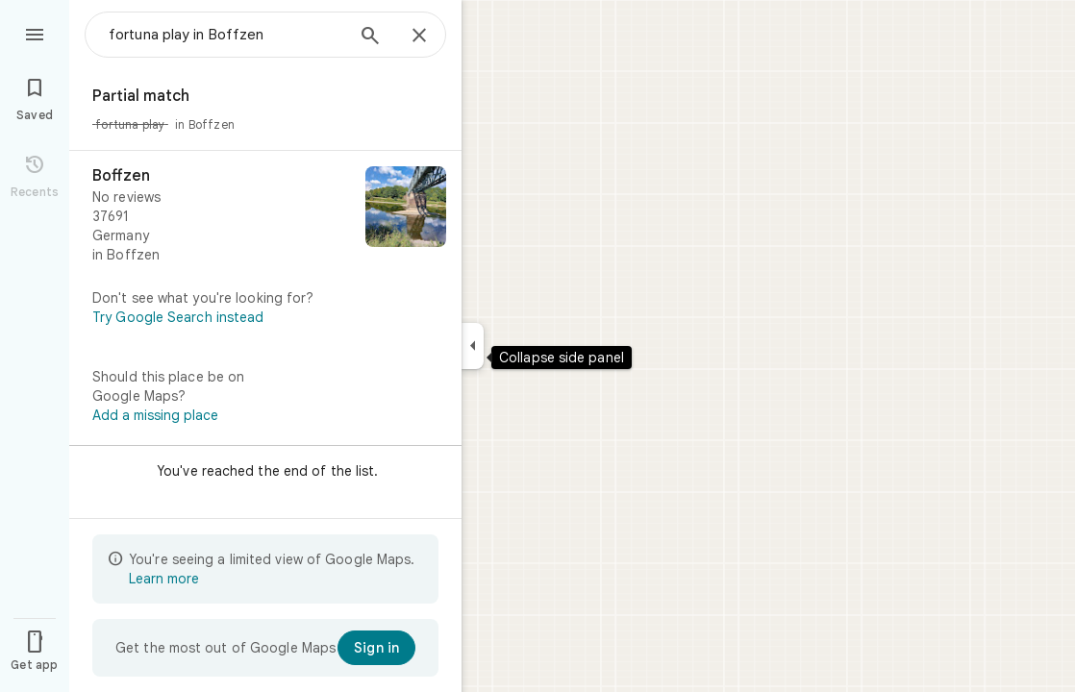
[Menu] (34, 32)
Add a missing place (155, 415)
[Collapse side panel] (473, 346)
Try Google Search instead (178, 317)
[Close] (419, 36)
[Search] (370, 37)
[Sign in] (376, 648)
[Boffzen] (265, 215)
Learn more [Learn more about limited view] (164, 578)
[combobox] (226, 34)
